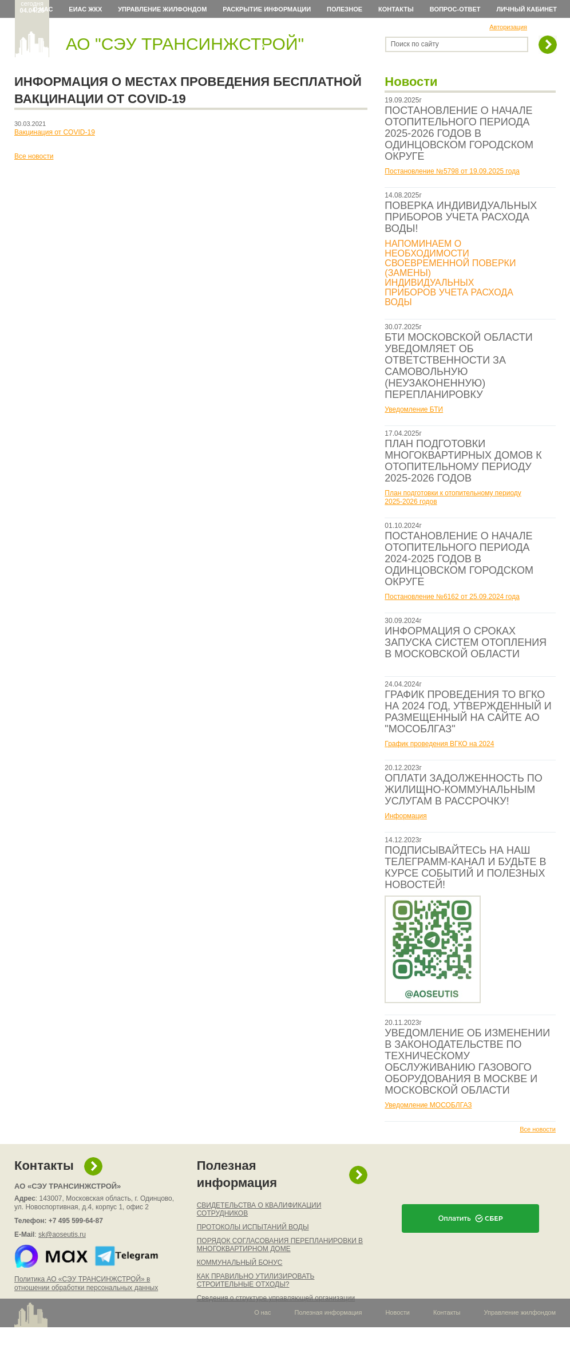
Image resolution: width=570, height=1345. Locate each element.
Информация (405, 816)
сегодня (32, 7)
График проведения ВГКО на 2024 (439, 744)
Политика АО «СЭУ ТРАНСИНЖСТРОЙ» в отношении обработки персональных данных (86, 1283)
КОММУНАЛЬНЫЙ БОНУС (240, 1263)
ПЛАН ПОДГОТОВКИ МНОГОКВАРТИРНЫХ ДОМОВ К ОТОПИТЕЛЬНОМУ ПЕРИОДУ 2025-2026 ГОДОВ (463, 461)
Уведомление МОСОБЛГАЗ (428, 1105)
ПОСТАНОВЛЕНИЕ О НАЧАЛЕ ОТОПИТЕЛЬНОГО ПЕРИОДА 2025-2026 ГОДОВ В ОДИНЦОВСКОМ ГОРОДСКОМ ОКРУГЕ (459, 133)
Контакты (396, 9)
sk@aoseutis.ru (62, 1234)
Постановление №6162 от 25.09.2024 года (452, 597)
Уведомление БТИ (414, 409)
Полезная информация (237, 1174)
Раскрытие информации (267, 9)
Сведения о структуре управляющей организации (276, 1298)
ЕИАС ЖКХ (85, 9)
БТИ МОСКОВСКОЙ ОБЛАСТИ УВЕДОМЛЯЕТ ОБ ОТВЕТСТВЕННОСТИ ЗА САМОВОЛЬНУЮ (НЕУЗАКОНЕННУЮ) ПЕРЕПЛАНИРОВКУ (458, 366)
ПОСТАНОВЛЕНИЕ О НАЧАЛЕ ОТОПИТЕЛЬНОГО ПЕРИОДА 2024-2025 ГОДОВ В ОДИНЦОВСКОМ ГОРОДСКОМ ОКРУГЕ (459, 558)
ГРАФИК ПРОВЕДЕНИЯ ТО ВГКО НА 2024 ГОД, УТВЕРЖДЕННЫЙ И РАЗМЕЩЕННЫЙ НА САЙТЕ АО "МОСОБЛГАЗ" (468, 712)
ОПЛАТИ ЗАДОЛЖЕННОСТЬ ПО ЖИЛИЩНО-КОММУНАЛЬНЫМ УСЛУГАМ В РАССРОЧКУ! (463, 789)
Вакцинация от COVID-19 (54, 132)
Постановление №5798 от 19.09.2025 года (452, 171)
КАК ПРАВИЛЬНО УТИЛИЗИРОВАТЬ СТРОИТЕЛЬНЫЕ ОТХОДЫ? (256, 1280)
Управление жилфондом (162, 9)
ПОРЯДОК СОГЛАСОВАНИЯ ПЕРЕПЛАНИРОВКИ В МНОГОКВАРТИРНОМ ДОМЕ (280, 1245)
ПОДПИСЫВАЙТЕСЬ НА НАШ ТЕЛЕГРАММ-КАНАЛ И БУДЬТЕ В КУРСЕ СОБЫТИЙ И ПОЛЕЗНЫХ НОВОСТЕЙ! (465, 867)
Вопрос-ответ (455, 9)
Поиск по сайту (415, 44)
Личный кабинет (527, 9)
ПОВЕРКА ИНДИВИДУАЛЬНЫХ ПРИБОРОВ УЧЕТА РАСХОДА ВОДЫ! (461, 217)
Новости (397, 1312)
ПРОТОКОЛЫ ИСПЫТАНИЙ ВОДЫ (253, 1227)
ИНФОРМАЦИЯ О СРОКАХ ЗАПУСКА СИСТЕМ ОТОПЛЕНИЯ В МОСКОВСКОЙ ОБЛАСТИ (466, 642)
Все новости (538, 1129)
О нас (43, 9)
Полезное (344, 9)
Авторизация (508, 26)
